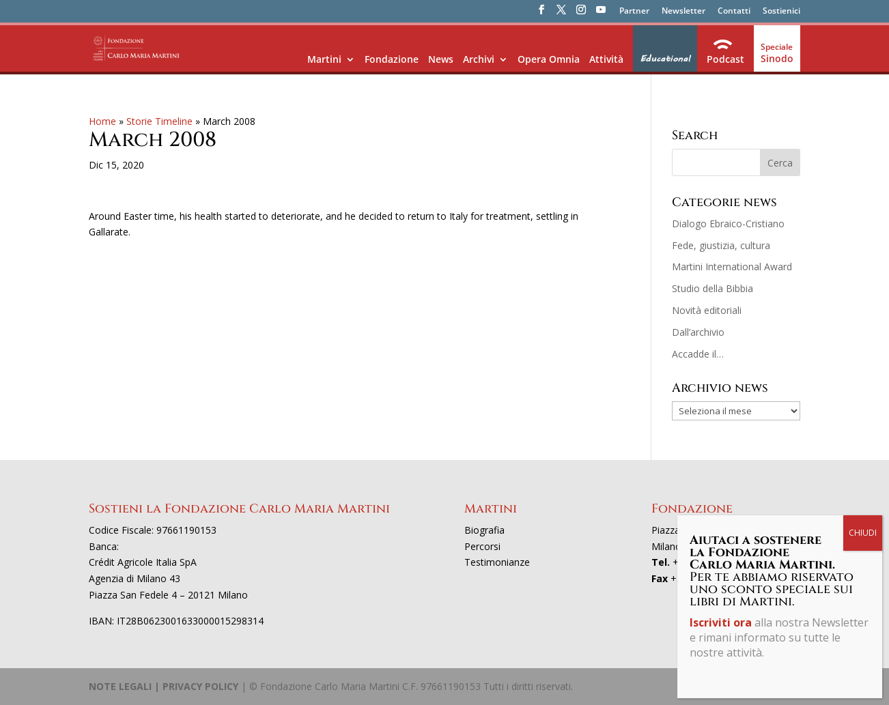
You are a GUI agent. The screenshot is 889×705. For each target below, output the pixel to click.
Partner (634, 11)
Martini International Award (732, 266)
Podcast (725, 59)
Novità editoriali (707, 310)
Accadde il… (698, 353)
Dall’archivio (698, 332)
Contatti (734, 11)
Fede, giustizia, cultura (721, 245)
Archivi (478, 59)
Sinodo (777, 58)
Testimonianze (497, 562)
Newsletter (683, 11)
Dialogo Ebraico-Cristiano (728, 223)
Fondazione (392, 59)
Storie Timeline (159, 121)
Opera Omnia (549, 59)
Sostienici (781, 11)
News (440, 59)
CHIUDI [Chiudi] (863, 532)
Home (102, 121)
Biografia (484, 529)
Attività (606, 59)
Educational (665, 59)
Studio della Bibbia (712, 288)
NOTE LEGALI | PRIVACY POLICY (163, 686)
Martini (324, 59)
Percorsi (482, 546)
